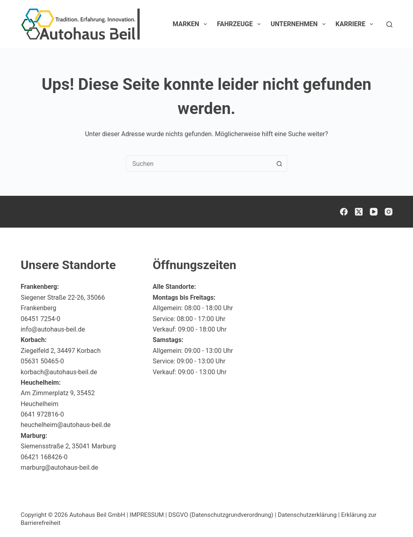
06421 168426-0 (44, 457)
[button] (387, 514)
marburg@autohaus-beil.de (59, 467)
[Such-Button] (279, 163)
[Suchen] (389, 24)
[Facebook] (344, 212)
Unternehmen (300, 24)
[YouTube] (374, 212)
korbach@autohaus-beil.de (59, 372)
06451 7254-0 (40, 319)
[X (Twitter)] (359, 212)
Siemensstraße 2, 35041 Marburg (68, 446)
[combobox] (198, 164)
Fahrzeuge (240, 24)
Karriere (356, 24)
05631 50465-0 (42, 361)
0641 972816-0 (42, 414)
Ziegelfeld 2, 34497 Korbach (60, 351)
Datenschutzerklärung (307, 514)
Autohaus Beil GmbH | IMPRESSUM (116, 514)
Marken (191, 24)
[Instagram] (388, 212)
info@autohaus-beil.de (53, 329)
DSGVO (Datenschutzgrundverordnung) (220, 514)
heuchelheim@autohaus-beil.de (66, 425)
